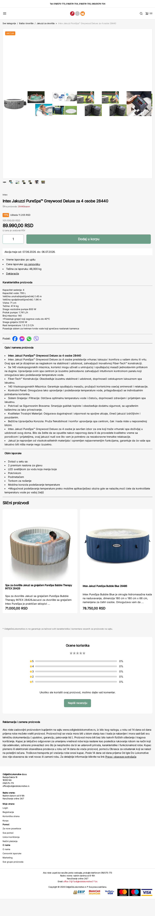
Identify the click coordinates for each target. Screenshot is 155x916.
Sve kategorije (9, 23)
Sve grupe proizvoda (13, 872)
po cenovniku (32, 274)
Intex (5, 205)
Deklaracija (12, 283)
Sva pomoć (8, 843)
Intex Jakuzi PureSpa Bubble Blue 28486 (105, 596)
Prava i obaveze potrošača (120, 767)
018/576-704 (72, 4)
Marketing (8, 868)
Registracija (8, 822)
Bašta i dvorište (26, 23)
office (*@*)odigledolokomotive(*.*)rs (80, 891)
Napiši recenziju (77, 713)
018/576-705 (85, 4)
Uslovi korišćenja (11, 847)
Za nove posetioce (12, 838)
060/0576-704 (98, 4)
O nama (6, 859)
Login (5, 818)
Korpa (5, 831)
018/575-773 (59, 4)
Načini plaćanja (10, 851)
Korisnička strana (11, 826)
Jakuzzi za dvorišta (46, 23)
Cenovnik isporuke (12, 863)
